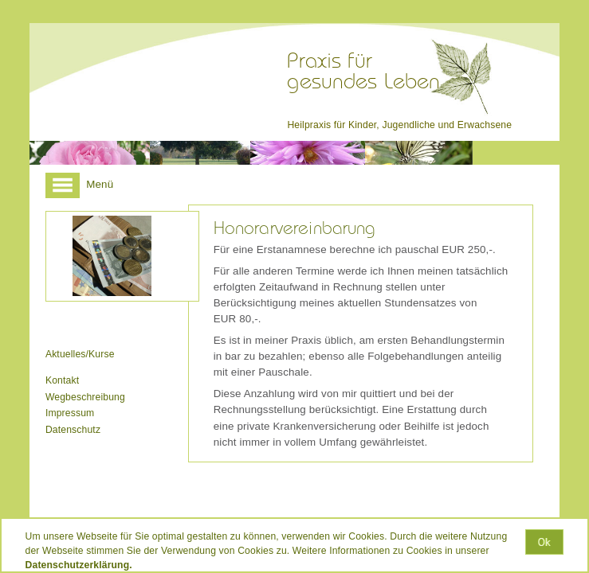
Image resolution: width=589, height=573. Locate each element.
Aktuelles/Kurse (80, 354)
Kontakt (62, 380)
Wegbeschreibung (85, 397)
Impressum (70, 413)
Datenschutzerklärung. (79, 565)
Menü (79, 184)
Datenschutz (72, 429)
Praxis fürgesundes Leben (363, 71)
